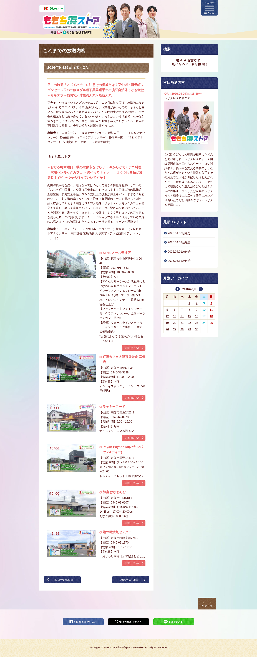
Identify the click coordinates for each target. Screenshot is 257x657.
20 (174, 322)
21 (182, 322)
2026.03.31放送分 (179, 260)
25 (211, 322)
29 (189, 329)
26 (167, 329)
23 (196, 322)
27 (174, 329)
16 (196, 316)
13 (174, 316)
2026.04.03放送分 (179, 233)
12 (167, 316)
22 (189, 322)
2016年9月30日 (63, 579)
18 (211, 316)
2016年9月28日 (129, 579)
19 (167, 322)
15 (189, 316)
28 (182, 329)
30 (196, 329)
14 (182, 316)
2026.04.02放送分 (179, 242)
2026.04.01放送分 (179, 251)
